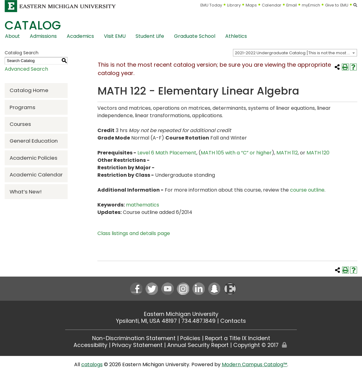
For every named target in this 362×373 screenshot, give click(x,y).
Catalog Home (29, 90)
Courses (20, 124)
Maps (251, 5)
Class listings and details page (133, 233)
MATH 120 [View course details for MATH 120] (317, 152)
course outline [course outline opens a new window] (307, 189)
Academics (80, 36)
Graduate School (194, 36)
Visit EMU (115, 36)
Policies (190, 338)
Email (291, 5)
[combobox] (295, 52)
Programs (22, 107)
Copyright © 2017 (256, 345)
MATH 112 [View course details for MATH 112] (287, 152)
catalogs (92, 364)
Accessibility (90, 345)
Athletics (236, 36)
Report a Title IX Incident (237, 338)
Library (234, 5)
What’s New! (26, 191)
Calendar (271, 5)
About (12, 36)
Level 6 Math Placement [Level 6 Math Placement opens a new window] (166, 152)
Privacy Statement (137, 345)
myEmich (311, 5)
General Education (34, 140)
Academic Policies (33, 158)
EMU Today (211, 5)
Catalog (33, 25)
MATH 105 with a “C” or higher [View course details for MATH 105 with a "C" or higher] (236, 152)
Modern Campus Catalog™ (254, 364)
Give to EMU (336, 5)
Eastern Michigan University (181, 314)
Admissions (43, 36)
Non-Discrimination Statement (134, 338)
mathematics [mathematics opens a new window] (142, 204)
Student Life (150, 36)
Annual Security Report (198, 345)
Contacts (233, 321)
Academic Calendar (36, 174)
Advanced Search (26, 69)
